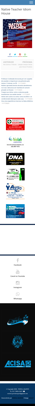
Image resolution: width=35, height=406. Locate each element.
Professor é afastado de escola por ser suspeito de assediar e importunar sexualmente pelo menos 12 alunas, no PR (16, 81)
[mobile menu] (31, 2)
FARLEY (31, 398)
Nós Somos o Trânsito (10, 64)
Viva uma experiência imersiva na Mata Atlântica (17, 101)
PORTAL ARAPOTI (17, 398)
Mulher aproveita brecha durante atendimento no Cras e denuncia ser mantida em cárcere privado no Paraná (16, 88)
